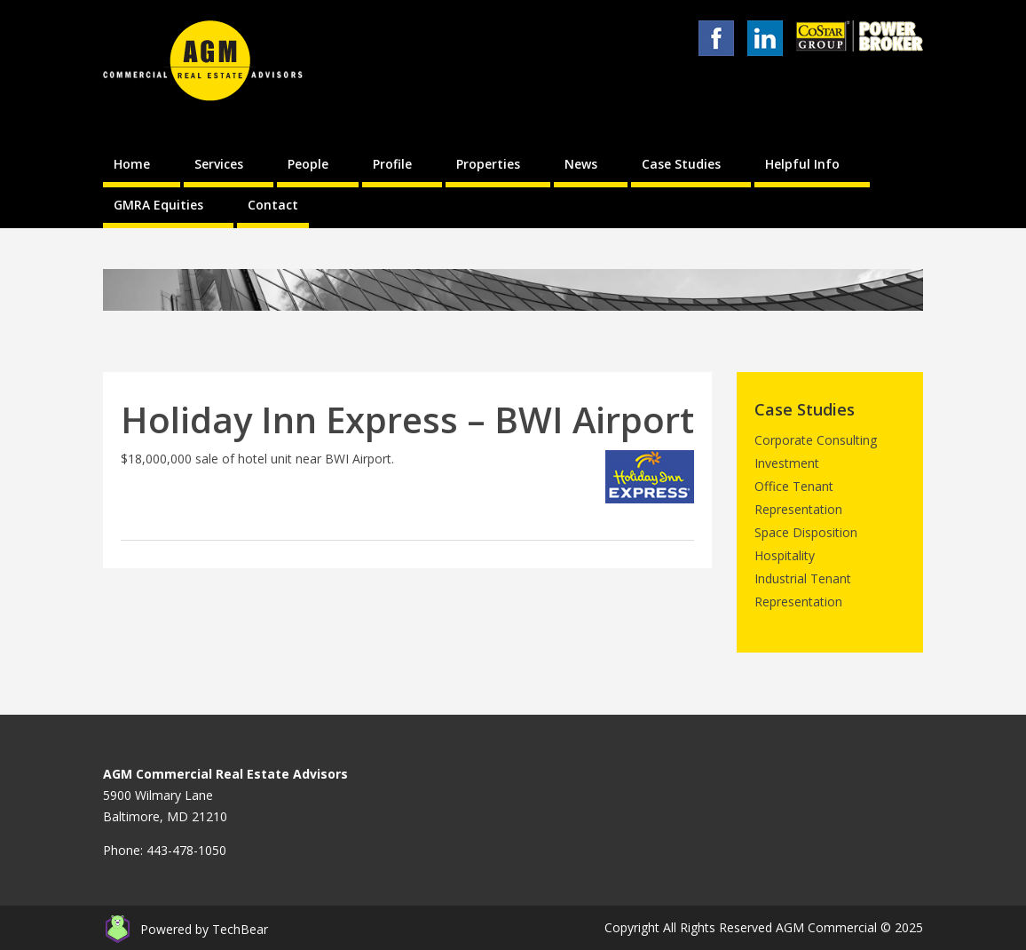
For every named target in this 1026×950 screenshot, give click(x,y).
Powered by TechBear (204, 929)
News (580, 163)
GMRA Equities (158, 204)
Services (218, 163)
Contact (273, 204)
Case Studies (681, 163)
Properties (488, 163)
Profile (392, 163)
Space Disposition (805, 532)
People (308, 163)
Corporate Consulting (815, 439)
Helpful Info (802, 163)
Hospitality (784, 555)
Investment (786, 463)
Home (132, 163)
